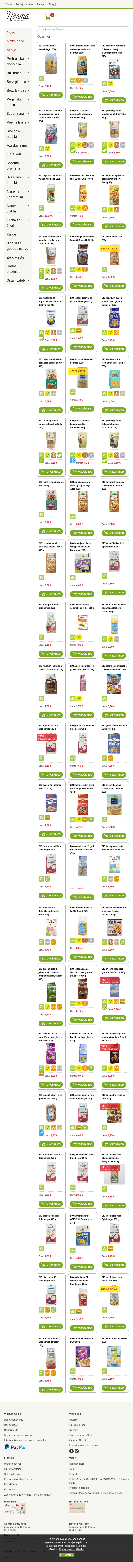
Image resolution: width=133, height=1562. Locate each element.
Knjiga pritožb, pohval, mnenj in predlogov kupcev (95, 1493)
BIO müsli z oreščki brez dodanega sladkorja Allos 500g (51, 362)
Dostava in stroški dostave (18, 1435)
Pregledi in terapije (79, 1487)
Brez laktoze (16, 90)
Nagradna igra (77, 1463)
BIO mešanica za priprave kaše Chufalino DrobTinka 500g (50, 301)
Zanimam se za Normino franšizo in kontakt (28, 1494)
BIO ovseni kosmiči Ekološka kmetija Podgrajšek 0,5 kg (111, 1158)
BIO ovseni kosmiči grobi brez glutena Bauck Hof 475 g (82, 849)
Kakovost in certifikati (80, 1435)
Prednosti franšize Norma (18, 1479)
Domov (42, 29)
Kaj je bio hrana (77, 1425)
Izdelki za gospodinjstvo (17, 246)
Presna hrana (16, 122)
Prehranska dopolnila (15, 61)
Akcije (11, 50)
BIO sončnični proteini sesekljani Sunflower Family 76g (113, 179)
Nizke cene (15, 41)
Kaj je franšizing (12, 1469)
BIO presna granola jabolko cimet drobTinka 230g (114, 114)
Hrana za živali (13, 223)
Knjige (11, 234)
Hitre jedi (14, 154)
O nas (9, 4)
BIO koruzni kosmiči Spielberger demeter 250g (49, 1342)
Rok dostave (11, 1425)
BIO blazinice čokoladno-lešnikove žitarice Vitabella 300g (114, 911)
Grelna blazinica (13, 269)
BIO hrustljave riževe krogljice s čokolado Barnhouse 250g (80, 546)
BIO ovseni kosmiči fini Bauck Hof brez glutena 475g (81, 1037)
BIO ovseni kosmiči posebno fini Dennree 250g (112, 788)
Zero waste (15, 257)
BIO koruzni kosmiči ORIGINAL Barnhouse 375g (81, 1219)
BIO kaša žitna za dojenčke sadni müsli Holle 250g (49, 911)
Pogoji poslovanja (13, 1419)
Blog (51, 4)
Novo (11, 32)
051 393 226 (10, 1530)
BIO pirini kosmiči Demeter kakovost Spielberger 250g (79, 1280)
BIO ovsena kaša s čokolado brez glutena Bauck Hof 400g (81, 972)
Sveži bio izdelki (14, 180)
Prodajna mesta (24, 4)
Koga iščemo (11, 1484)
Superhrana (15, 113)
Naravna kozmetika (15, 194)
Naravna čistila (13, 208)
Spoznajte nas (12, 1474)
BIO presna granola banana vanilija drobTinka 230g (79, 424)
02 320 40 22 (75, 1530)
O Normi (73, 1419)
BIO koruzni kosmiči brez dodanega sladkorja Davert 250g (114, 608)
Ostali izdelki (16, 280)
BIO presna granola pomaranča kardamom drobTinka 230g (81, 114)
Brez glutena (16, 82)
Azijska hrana (17, 145)
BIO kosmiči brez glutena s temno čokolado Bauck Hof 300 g (114, 1037)
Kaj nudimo (10, 1489)
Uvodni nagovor (12, 1463)
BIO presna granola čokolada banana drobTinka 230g (111, 424)
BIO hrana (14, 73)
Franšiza (73, 1430)
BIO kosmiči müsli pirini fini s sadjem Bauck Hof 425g (82, 788)
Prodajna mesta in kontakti (83, 1445)
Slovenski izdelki (14, 134)
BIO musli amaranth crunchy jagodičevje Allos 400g (80, 485)
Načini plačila (11, 1430)
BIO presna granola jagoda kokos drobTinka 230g (51, 424)
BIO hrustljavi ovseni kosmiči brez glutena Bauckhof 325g (112, 301)
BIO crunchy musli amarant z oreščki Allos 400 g (50, 546)
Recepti (41, 4)
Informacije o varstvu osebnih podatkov (25, 1440)
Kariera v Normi (77, 1440)
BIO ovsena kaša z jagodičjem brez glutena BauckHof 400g (50, 1037)
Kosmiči (60, 29)
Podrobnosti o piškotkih (71, 1549)
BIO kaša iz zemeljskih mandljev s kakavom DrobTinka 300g (50, 240)
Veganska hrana (14, 102)
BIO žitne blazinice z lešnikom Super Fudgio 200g (113, 362)
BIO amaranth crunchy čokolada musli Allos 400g (113, 485)
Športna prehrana (13, 165)
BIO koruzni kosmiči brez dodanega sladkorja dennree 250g (82, 49)
